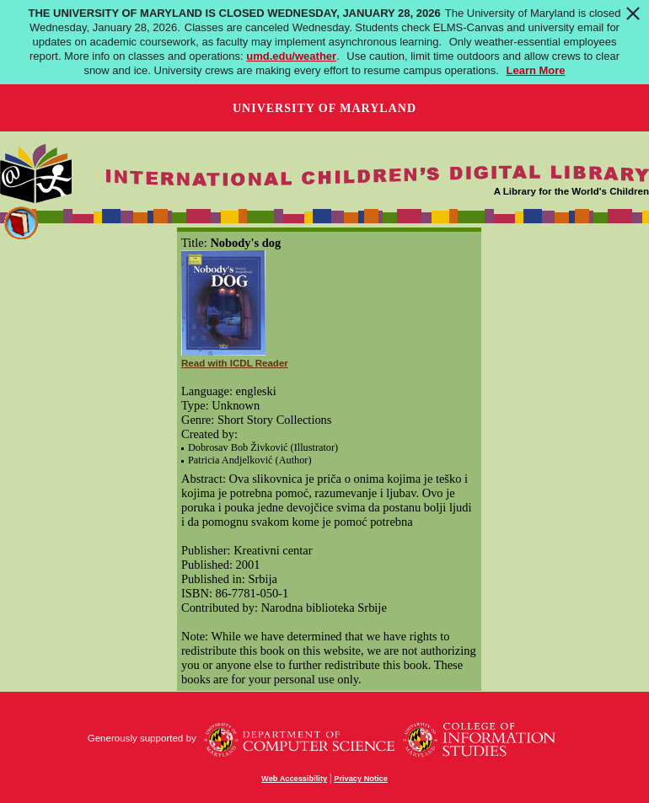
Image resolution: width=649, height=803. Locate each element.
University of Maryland (324, 108)
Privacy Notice (361, 778)
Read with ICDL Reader (234, 363)
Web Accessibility (294, 778)
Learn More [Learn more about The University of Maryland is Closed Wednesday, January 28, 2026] (536, 70)
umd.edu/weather (291, 56)
